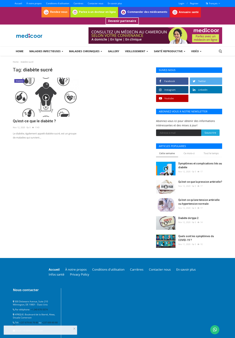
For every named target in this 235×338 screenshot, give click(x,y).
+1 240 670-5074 (39, 309)
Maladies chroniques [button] (85, 51)
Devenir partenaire (122, 21)
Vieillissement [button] (136, 51)
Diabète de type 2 (188, 218)
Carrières (78, 3)
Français (213, 3)
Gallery (113, 51)
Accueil (18, 3)
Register (194, 3)
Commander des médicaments (144, 12)
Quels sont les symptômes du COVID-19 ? (196, 238)
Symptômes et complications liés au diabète (200, 165)
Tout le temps (211, 153)
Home (20, 51)
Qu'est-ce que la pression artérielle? (200, 181)
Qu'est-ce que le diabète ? (34, 121)
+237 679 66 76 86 (28, 322)
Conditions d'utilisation (57, 3)
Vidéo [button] (196, 51)
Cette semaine (167, 153)
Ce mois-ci (189, 153)
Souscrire (210, 132)
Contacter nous (95, 3)
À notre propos (34, 3)
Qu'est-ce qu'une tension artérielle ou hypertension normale (199, 201)
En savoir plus (115, 3)
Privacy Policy (81, 274)
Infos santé (57, 274)
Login (181, 3)
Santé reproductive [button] (169, 51)
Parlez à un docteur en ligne (94, 12)
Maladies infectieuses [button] (46, 51)
